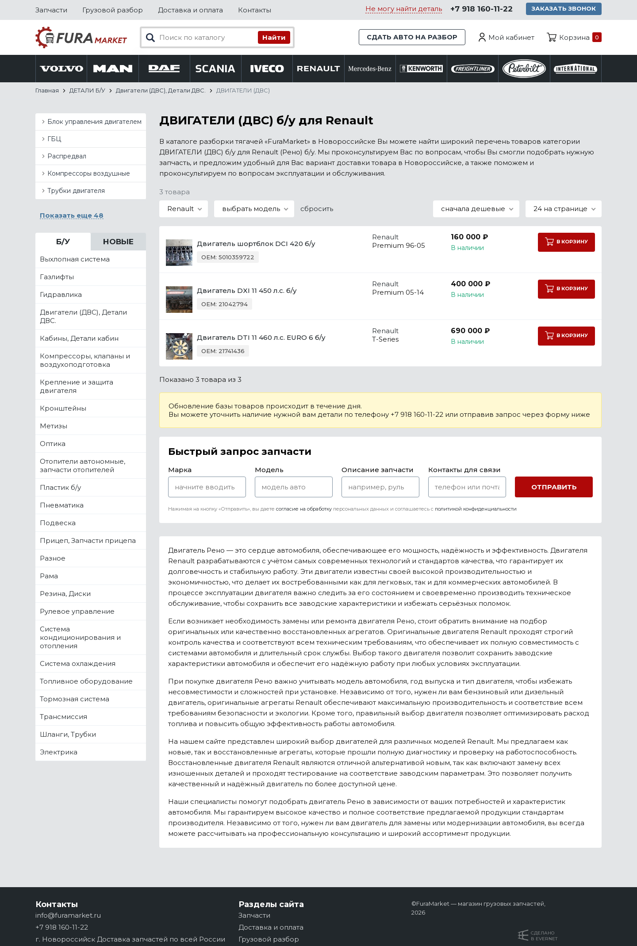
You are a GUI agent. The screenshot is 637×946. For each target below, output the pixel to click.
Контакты (254, 10)
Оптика (52, 444)
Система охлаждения (77, 664)
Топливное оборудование (86, 682)
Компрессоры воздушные (88, 174)
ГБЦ (54, 140)
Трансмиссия (63, 717)
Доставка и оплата (190, 10)
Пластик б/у (60, 488)
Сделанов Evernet (544, 936)
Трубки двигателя (76, 192)
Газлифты (57, 277)
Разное (52, 559)
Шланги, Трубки (68, 735)
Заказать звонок (564, 8)
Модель (269, 470)
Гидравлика (61, 295)
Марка (180, 470)
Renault (378, 238)
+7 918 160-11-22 (481, 9)
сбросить (316, 209)
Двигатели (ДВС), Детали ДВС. (83, 317)
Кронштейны (63, 409)
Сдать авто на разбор (411, 37)
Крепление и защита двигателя (76, 387)
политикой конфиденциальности (476, 510)
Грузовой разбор (112, 10)
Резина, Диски (65, 594)
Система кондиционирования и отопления (80, 638)
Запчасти (51, 10)
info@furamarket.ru (68, 915)
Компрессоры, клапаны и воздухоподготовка (85, 361)
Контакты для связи (464, 470)
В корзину (566, 242)
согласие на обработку (304, 510)
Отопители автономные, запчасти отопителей (82, 466)
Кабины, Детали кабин (79, 339)
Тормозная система (74, 700)
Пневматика (62, 506)
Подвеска (58, 523)
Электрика (58, 753)
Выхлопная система (75, 260)
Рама (49, 577)
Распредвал (66, 157)
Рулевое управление (77, 612)
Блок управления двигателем (94, 123)
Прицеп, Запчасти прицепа (88, 541)
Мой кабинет (511, 37)
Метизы (53, 427)
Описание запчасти (378, 470)
